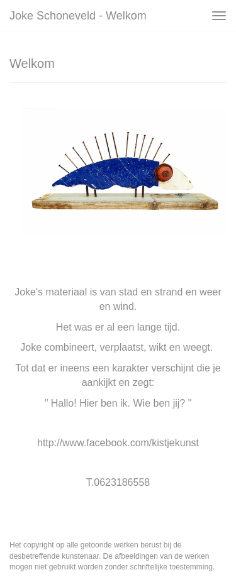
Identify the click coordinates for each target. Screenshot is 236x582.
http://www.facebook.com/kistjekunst (118, 442)
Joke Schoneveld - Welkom (78, 15)
